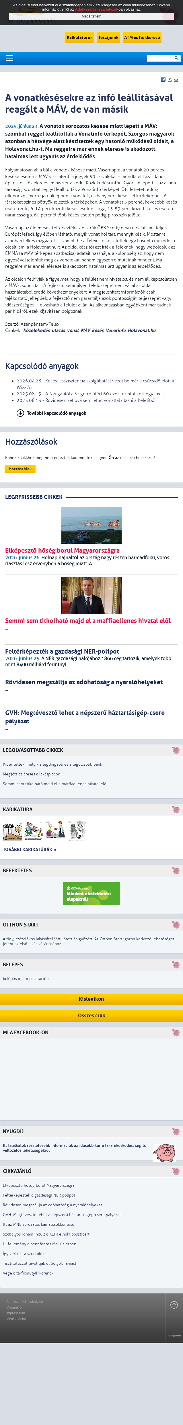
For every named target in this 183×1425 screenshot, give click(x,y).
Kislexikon (91, 999)
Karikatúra (17, 810)
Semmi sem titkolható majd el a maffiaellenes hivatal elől (55, 783)
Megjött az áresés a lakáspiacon (31, 774)
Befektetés (17, 871)
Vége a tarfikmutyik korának (28, 1273)
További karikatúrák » (29, 849)
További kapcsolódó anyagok (56, 413)
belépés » (11, 978)
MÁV (85, 330)
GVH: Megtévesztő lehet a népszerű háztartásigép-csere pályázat (62, 1214)
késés (98, 330)
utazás (58, 330)
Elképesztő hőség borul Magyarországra (39, 1185)
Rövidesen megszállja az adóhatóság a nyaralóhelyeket (52, 1205)
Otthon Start (20, 925)
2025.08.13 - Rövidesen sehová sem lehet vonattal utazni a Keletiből (86, 400)
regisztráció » (38, 978)
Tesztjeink (108, 37)
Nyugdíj (13, 1132)
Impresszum (15, 1313)
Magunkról (14, 1307)
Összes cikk (91, 1016)
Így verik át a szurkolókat (25, 1253)
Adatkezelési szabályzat (24, 1302)
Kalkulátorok (80, 37)
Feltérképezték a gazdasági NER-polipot (39, 1195)
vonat (73, 330)
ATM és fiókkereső (142, 37)
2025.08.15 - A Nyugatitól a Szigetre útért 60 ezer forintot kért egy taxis (90, 393)
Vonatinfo (116, 330)
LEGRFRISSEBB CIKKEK (34, 497)
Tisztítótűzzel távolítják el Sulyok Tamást (39, 1263)
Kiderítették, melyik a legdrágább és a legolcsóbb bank (52, 764)
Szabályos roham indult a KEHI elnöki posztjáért (46, 1234)
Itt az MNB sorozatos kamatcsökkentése (38, 1224)
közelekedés (36, 330)
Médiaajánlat (16, 1319)
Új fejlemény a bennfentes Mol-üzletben (39, 1244)
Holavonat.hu (141, 330)
